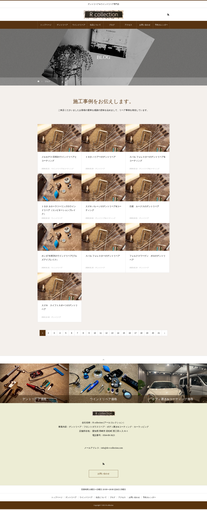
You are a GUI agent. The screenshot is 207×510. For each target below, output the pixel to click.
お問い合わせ (144, 25)
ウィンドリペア (56, 218)
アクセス (128, 25)
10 (95, 333)
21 (159, 333)
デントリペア (62, 25)
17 (136, 333)
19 (147, 333)
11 (101, 333)
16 (130, 333)
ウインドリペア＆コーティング (62, 169)
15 (124, 333)
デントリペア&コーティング (149, 169)
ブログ (112, 25)
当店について (95, 25)
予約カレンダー (161, 25)
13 (112, 333)
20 (153, 333)
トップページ (45, 25)
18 (141, 333)
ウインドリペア (78, 25)
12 (106, 333)
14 (118, 333)
